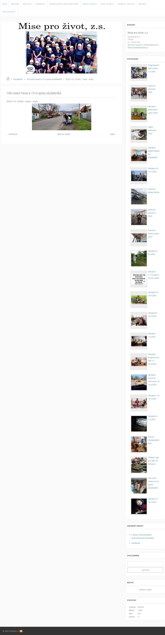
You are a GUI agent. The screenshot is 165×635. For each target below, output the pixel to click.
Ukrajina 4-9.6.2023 (153, 252)
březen (142, 589)
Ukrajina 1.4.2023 (151, 335)
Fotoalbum (40, 3)
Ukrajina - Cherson (125, 3)
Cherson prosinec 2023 (152, 212)
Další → (113, 134)
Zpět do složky (63, 134)
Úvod (4, 3)
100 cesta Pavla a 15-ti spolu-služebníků (44, 79)
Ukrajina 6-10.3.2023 (153, 314)
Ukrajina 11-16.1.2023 (153, 500)
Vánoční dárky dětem (153, 190)
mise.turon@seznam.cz (138, 47)
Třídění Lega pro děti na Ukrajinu (153, 460)
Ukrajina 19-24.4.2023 (153, 294)
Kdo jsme (27, 3)
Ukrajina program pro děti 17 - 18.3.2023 (153, 359)
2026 (149, 589)
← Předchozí (12, 134)
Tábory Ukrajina (89, 3)
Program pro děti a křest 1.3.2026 (153, 68)
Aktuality (15, 3)
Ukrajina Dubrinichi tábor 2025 (153, 109)
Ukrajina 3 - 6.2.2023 (153, 418)
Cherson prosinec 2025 (152, 89)
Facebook (135, 543)
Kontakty (142, 3)
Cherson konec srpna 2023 (153, 233)
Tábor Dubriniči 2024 (152, 130)
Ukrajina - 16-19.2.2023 (154, 397)
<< (130, 589)
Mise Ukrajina (107, 3)
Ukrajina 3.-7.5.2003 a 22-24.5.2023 (153, 274)
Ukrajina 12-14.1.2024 (153, 170)
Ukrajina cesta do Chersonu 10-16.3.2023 (154, 380)
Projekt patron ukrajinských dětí (64, 3)
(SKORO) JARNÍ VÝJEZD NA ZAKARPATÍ (153, 152)
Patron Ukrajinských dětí (153, 440)
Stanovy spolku (9, 11)
